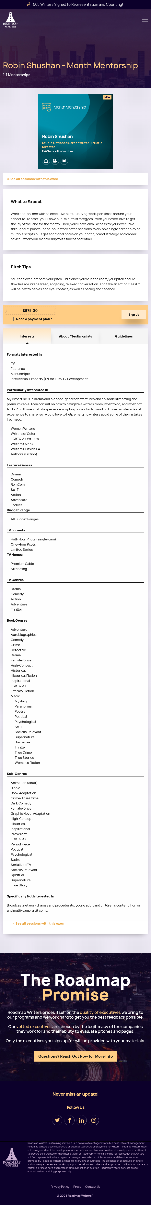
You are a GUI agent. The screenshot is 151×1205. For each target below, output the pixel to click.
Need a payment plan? (34, 319)
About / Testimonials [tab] (75, 337)
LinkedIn (81, 1121)
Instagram (94, 1121)
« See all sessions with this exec (32, 179)
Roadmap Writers (11, 20)
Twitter (57, 1121)
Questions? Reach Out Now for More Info (75, 1056)
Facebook (69, 1121)
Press (77, 1187)
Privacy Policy (60, 1187)
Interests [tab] (27, 337)
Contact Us (92, 1187)
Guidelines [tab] (124, 337)
